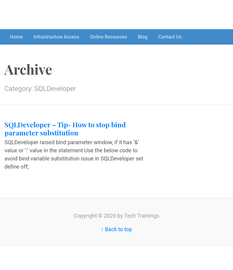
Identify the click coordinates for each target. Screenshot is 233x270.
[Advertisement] (109, 13)
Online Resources (108, 37)
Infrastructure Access (56, 37)
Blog (143, 37)
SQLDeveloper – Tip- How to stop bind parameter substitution (65, 128)
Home (16, 37)
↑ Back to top (116, 229)
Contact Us (170, 37)
